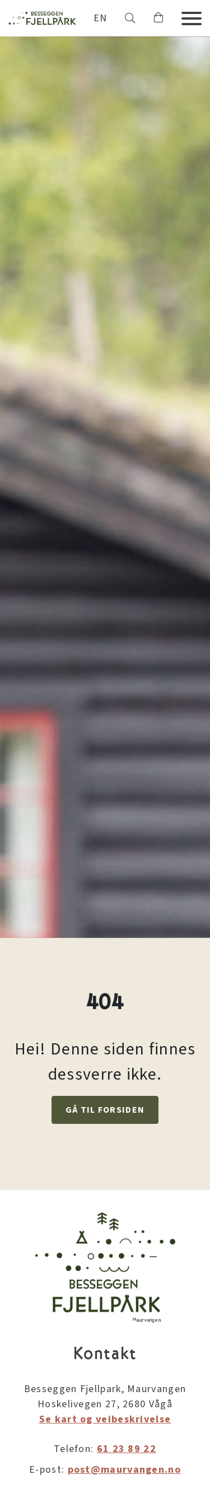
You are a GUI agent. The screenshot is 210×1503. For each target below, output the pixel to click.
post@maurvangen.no (124, 1470)
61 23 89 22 (126, 1449)
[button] (130, 18)
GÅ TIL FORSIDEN (105, 1110)
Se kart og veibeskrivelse (105, 1419)
